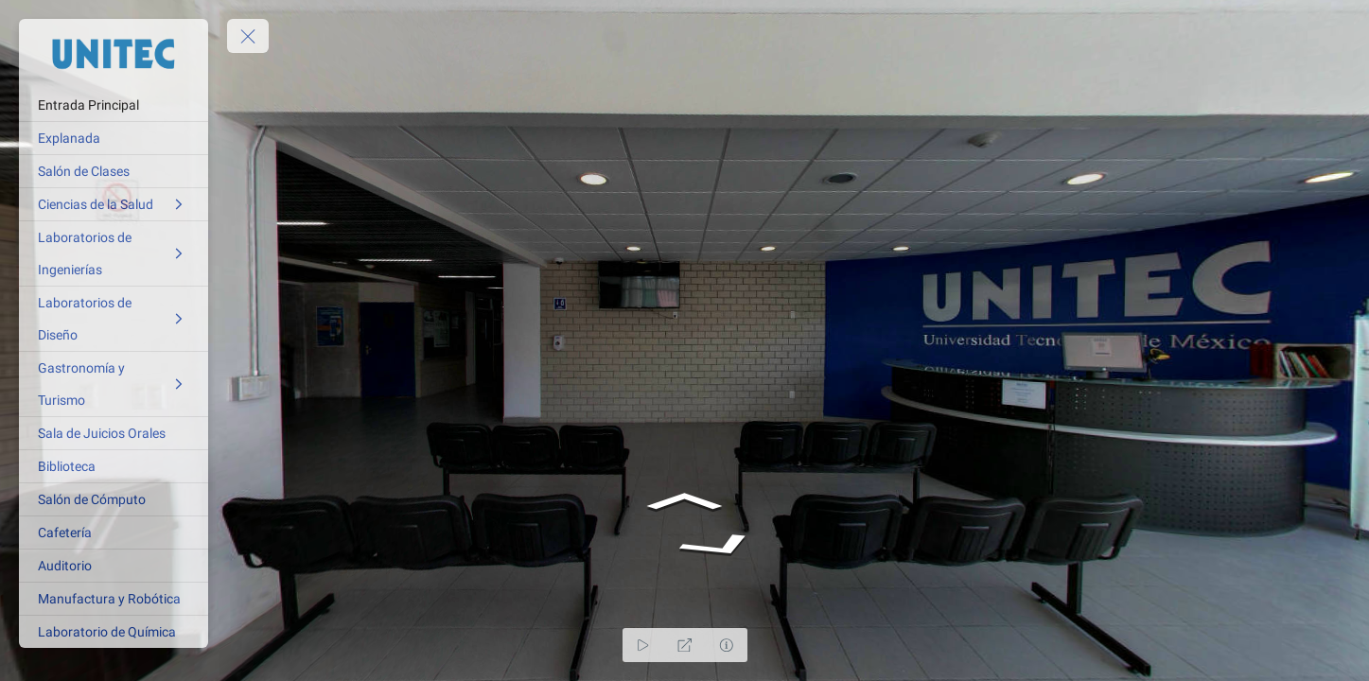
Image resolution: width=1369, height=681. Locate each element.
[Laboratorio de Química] (113, 632)
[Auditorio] (113, 566)
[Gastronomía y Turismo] (113, 384)
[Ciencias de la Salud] (113, 204)
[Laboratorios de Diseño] (113, 319)
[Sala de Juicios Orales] (113, 433)
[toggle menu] (248, 36)
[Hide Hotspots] (726, 645)
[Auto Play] (643, 645)
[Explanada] (113, 138)
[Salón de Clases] (113, 171)
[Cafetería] (113, 532)
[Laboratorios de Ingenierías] (113, 253)
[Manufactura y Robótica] (113, 599)
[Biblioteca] (113, 466)
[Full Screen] (685, 645)
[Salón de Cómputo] (113, 499)
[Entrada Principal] (113, 105)
